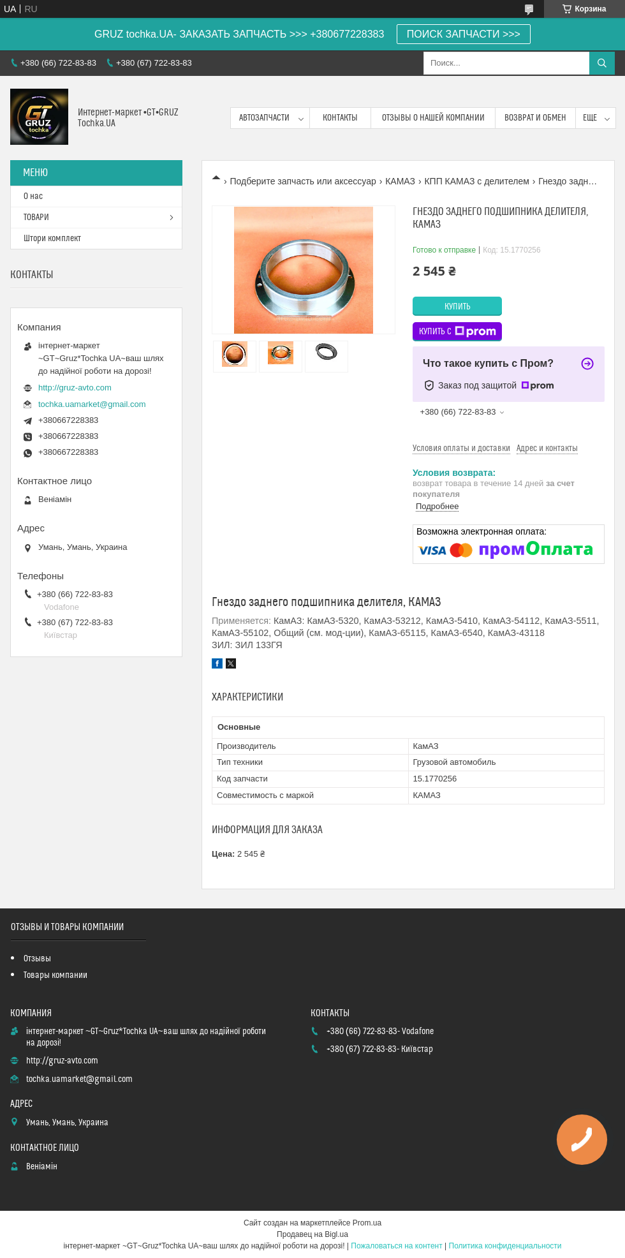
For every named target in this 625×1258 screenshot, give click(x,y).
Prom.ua (367, 1222)
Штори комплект (52, 238)
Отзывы (37, 959)
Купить (458, 307)
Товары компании (55, 975)
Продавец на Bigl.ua (312, 1234)
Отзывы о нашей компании (433, 118)
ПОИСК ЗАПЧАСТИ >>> (463, 34)
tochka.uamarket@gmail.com (92, 404)
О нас (33, 196)
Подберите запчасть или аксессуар (303, 181)
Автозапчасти (264, 118)
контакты (340, 118)
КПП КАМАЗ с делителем (476, 181)
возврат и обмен (535, 118)
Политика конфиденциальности (505, 1245)
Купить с (457, 331)
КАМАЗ (400, 181)
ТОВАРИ (36, 217)
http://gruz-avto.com (75, 387)
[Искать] (602, 63)
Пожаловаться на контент (396, 1245)
